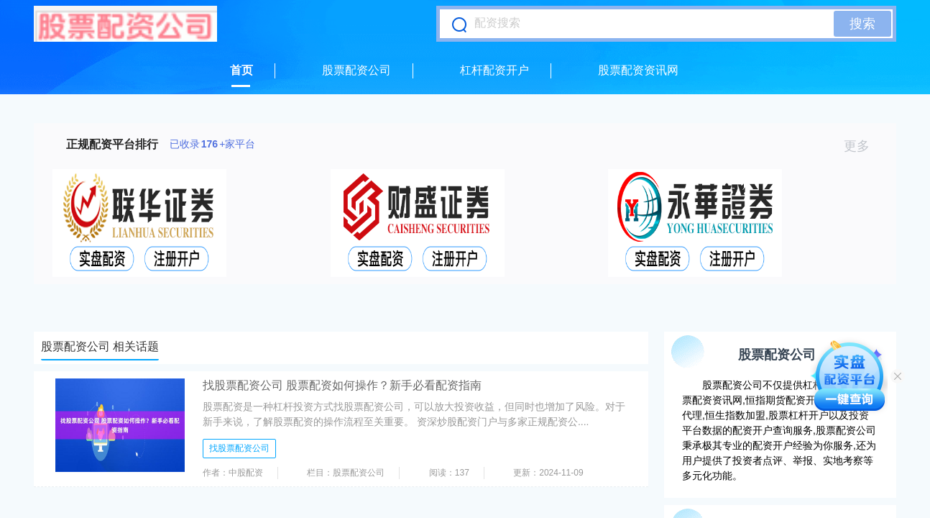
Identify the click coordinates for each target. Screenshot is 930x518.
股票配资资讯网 (638, 70)
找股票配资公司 (239, 448)
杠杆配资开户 (494, 70)
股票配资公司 (356, 70)
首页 (241, 70)
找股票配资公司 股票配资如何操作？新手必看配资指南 (342, 385)
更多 (863, 146)
